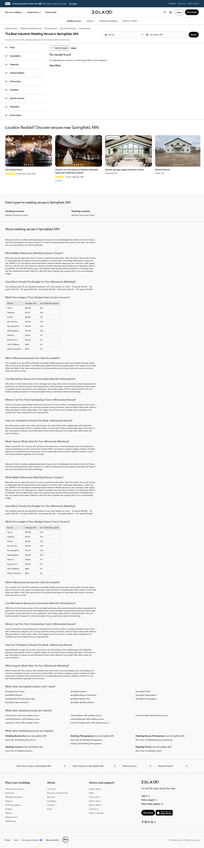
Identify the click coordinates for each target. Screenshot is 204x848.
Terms (15, 840)
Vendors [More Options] (91, 21)
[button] (142, 34)
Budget (8, 809)
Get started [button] (192, 12)
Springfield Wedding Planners (82, 702)
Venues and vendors (14, 789)
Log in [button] (179, 12)
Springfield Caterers (78, 691)
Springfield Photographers (146, 699)
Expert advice (34, 12)
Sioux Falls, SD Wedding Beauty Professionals (153, 740)
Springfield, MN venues (68, 28)
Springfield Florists (142, 691)
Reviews (51, 797)
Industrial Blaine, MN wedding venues (85, 715)
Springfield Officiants (13, 695)
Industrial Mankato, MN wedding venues (87, 719)
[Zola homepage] (102, 12)
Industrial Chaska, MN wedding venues (151, 715)
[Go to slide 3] (29, 165)
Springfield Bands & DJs (80, 699)
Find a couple (50, 12)
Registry (9, 801)
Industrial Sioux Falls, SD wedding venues (22, 715)
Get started (148, 813)
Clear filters (55, 65)
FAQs (91, 793)
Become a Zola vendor (57, 793)
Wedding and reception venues (31, 28)
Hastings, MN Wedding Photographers (86, 744)
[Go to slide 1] (24, 165)
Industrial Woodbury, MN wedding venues (22, 719)
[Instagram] (152, 822)
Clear (73, 48)
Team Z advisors (96, 813)
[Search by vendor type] (123, 34)
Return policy (95, 805)
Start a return (95, 801)
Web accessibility (52, 840)
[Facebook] (142, 822)
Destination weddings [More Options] (109, 21)
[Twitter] (149, 822)
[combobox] (166, 35)
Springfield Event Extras (15, 691)
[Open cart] (170, 12)
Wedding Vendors (11, 28)
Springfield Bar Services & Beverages (20, 699)
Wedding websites (13, 797)
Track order (94, 797)
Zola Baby (172, 3)
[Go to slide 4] (31, 165)
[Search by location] (166, 34)
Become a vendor (130, 21)
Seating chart (11, 817)
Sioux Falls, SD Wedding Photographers (86, 740)
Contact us (94, 809)
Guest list (9, 793)
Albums (8, 813)
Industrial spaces (84, 28)
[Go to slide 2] (27, 165)
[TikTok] (155, 822)
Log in (145, 796)
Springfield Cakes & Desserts (17, 702)
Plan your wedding (14, 12)
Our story (51, 789)
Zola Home (181, 3)
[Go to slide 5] (33, 165)
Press (49, 809)
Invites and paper (13, 805)
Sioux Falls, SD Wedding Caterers (18, 751)
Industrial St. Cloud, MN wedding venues (22, 723)
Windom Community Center (16, 215)
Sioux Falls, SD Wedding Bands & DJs (20, 740)
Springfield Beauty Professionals (83, 695)
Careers (51, 805)
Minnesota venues (50, 28)
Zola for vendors (193, 3)
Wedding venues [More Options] (75, 21)
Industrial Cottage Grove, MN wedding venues (89, 723)
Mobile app (10, 821)
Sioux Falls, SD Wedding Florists (148, 751)
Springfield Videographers (146, 695)
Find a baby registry (152, 804)
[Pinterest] (145, 822)
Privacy (7, 840)
